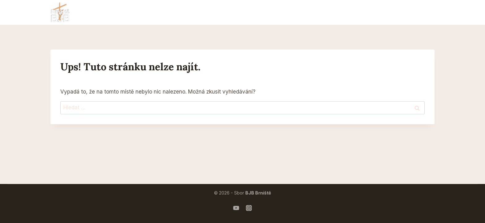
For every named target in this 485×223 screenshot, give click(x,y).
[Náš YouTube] (236, 208)
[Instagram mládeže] (249, 208)
